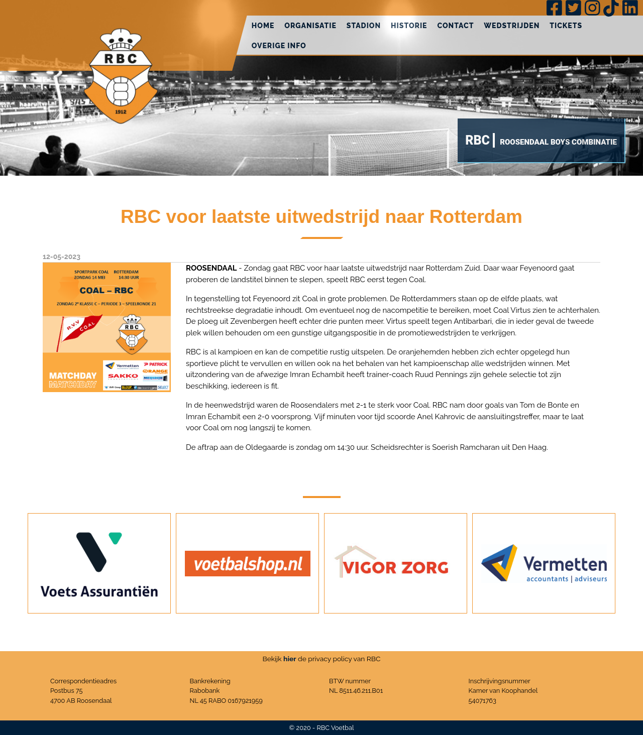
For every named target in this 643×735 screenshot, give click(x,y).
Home (263, 26)
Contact (455, 26)
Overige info (279, 46)
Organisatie (310, 26)
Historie (409, 26)
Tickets (566, 26)
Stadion (364, 26)
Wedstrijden (512, 26)
